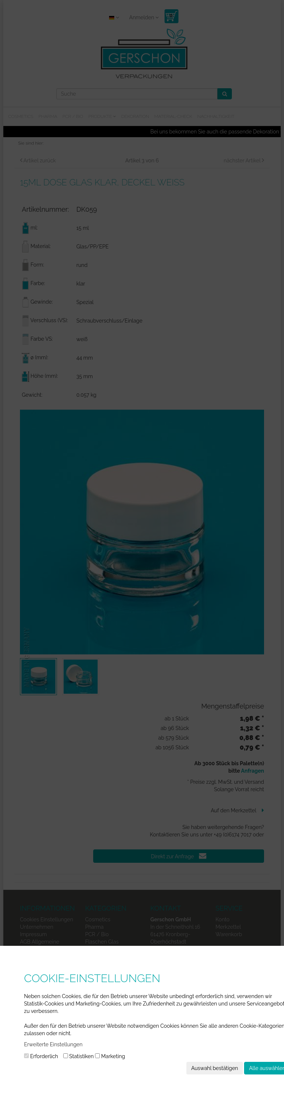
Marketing (110, 1056)
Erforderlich (41, 1056)
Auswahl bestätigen (214, 1068)
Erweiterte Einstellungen (53, 1044)
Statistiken (78, 1056)
